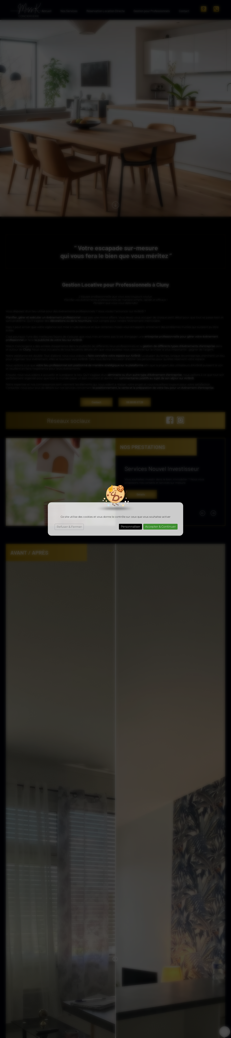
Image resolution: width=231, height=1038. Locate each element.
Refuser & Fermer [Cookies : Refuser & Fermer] (69, 526)
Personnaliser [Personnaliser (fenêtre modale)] (130, 526)
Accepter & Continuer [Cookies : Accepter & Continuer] (160, 526)
